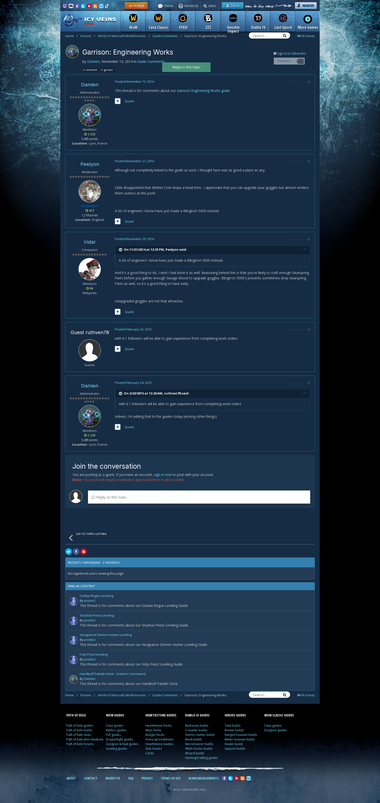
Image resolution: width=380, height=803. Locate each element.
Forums (87, 36)
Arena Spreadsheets (159, 739)
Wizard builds (194, 753)
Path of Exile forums (80, 744)
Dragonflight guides (119, 739)
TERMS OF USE (171, 778)
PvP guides (113, 735)
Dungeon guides (275, 730)
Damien (93, 61)
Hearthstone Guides (159, 744)
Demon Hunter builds (200, 735)
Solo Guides (153, 749)
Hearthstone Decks (158, 725)
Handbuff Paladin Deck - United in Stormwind (113, 674)
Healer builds (234, 744)
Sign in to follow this (291, 53)
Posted (133, 81)
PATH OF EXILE (76, 715)
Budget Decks (154, 735)
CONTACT (90, 778)
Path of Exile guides (79, 725)
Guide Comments (167, 36)
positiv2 (89, 600)
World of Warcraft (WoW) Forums (124, 36)
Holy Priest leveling (94, 655)
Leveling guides (116, 749)
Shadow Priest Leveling (97, 616)
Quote (128, 101)
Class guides (114, 725)
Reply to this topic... (110, 497)
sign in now (163, 474)
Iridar (90, 242)
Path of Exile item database (84, 739)
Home (71, 36)
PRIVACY (147, 778)
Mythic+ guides (116, 730)
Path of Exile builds (79, 730)
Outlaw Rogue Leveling (96, 596)
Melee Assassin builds (240, 739)
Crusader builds (196, 730)
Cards (149, 753)
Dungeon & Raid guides (122, 744)
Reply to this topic (186, 67)
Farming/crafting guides (201, 758)
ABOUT (71, 778)
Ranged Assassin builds (241, 735)
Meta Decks (153, 730)
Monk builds (193, 739)
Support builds (235, 749)
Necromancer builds (199, 744)
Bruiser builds (234, 730)
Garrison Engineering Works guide (202, 90)
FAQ (131, 778)
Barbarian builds (196, 725)
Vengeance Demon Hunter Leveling (106, 635)
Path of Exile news (78, 735)
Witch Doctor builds (198, 749)
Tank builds (232, 725)
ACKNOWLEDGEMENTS (204, 778)
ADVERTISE (112, 778)
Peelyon (89, 164)
